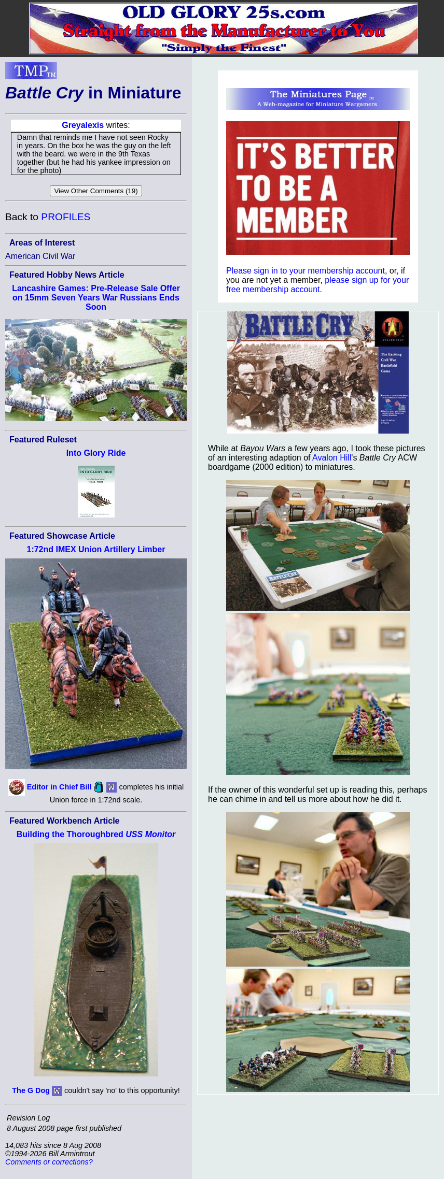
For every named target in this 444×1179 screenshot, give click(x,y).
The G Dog (31, 1090)
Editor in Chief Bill (59, 786)
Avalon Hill (331, 457)
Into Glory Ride (96, 453)
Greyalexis (83, 125)
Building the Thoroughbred (96, 834)
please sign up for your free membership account (317, 285)
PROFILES (65, 216)
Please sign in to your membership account (305, 270)
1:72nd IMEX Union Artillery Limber (95, 549)
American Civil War (40, 256)
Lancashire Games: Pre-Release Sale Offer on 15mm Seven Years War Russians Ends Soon (96, 297)
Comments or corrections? (49, 1162)
